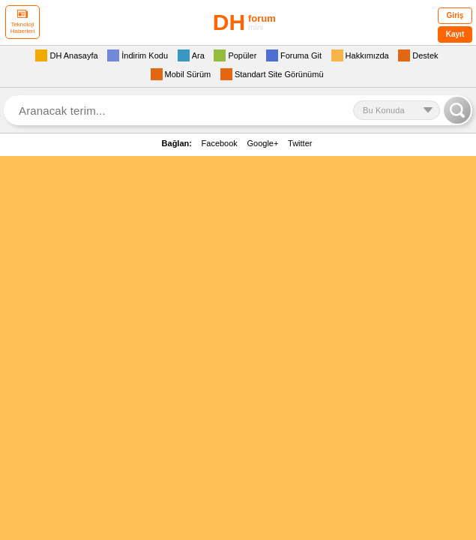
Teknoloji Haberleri (22, 22)
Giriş (455, 15)
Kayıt (455, 34)
